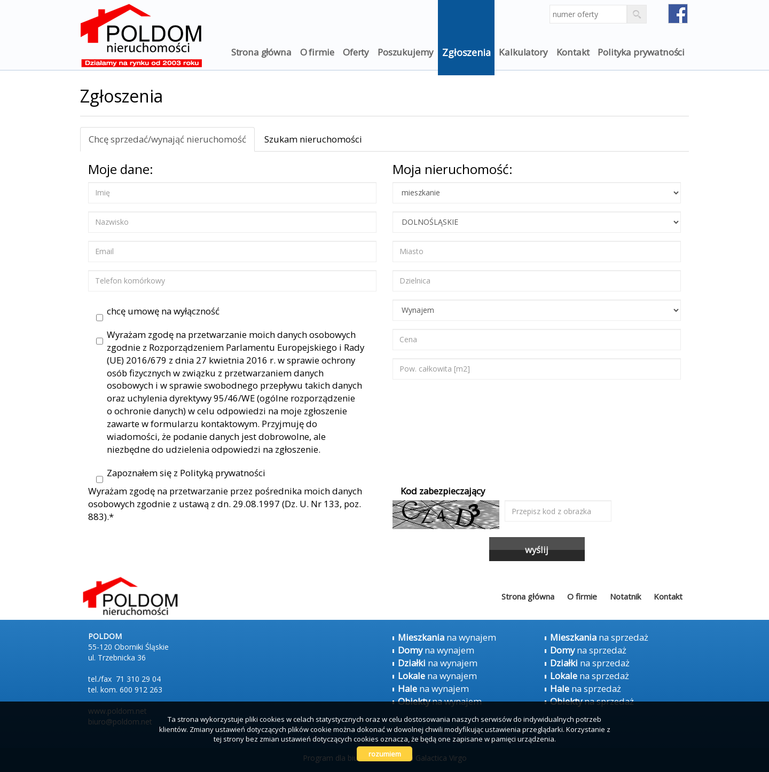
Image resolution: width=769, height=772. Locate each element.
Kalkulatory (523, 52)
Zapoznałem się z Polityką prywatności (180, 473)
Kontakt (573, 52)
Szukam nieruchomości (313, 139)
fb (678, 13)
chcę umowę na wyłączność (157, 311)
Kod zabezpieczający (443, 491)
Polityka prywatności (641, 52)
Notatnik (625, 596)
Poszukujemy (406, 52)
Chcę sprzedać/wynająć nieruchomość (167, 139)
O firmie (317, 52)
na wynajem (447, 637)
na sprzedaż (599, 637)
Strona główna (261, 52)
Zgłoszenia (466, 52)
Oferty (356, 52)
